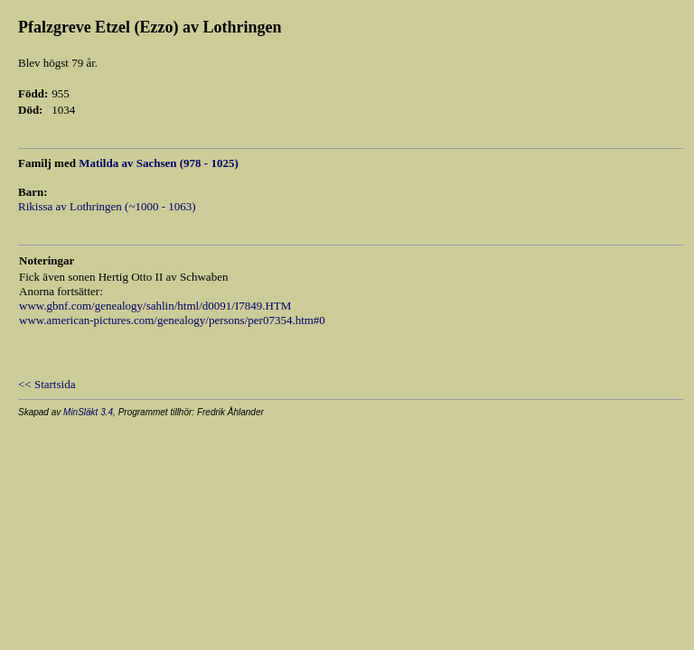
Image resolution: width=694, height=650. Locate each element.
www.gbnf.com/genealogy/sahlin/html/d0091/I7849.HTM (155, 305)
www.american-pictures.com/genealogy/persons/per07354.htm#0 (172, 320)
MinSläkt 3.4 (88, 412)
